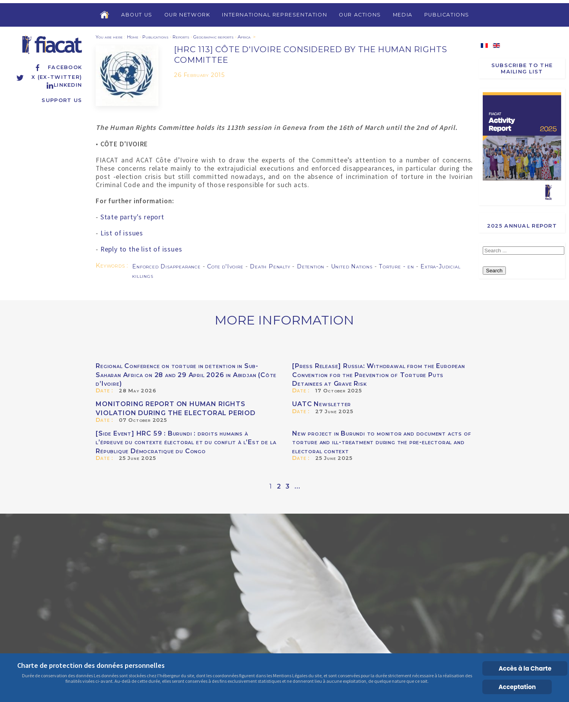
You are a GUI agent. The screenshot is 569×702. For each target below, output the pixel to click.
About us (137, 15)
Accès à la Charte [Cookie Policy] (525, 668)
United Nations (352, 266)
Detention (311, 266)
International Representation (274, 15)
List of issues (121, 233)
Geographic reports (213, 37)
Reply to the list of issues (141, 249)
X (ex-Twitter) (49, 77)
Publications (446, 15)
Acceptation (517, 687)
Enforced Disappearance (167, 266)
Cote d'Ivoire (226, 266)
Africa (244, 37)
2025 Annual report (522, 226)
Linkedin (64, 85)
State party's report (132, 217)
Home (132, 37)
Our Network (187, 15)
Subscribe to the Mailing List (522, 68)
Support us (62, 100)
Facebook (58, 67)
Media (403, 15)
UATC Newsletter (321, 404)
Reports (181, 37)
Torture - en (397, 266)
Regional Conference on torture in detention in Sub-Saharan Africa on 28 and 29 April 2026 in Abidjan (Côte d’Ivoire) (186, 374)
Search (494, 271)
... (297, 486)
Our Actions (360, 15)
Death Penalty (271, 266)
